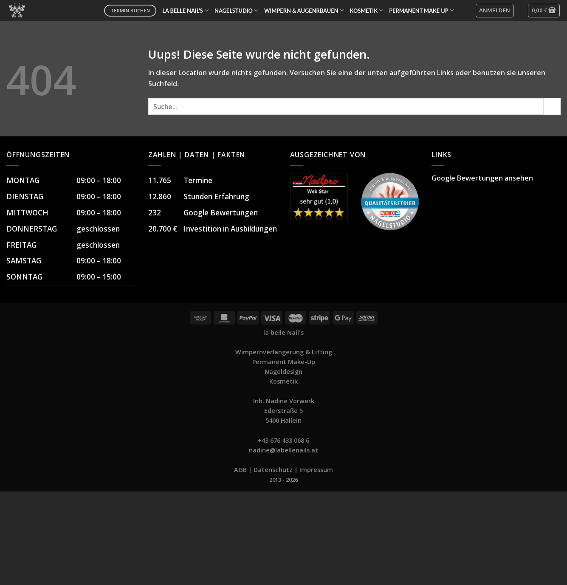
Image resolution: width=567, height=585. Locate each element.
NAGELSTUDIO (236, 10)
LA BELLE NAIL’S (185, 10)
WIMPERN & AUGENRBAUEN (304, 10)
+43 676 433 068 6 (283, 440)
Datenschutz (273, 470)
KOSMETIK (367, 10)
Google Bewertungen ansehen (482, 178)
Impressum (316, 470)
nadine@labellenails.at (283, 450)
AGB (240, 470)
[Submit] (552, 106)
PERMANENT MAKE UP (421, 10)
